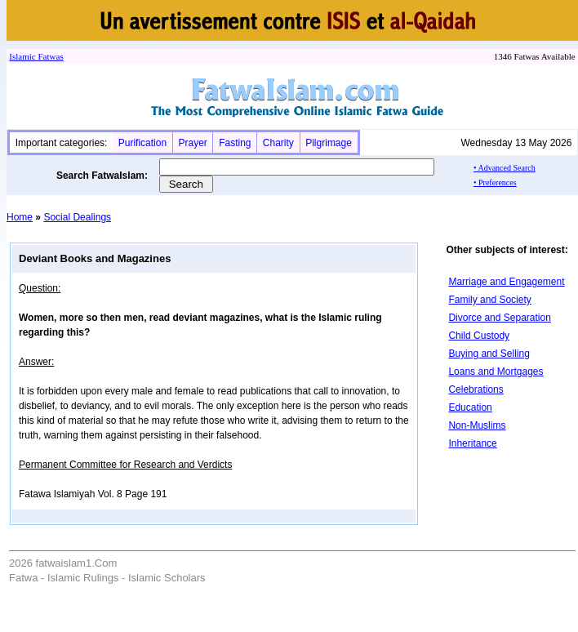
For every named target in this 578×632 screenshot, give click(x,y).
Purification (142, 143)
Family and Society (489, 299)
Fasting (235, 143)
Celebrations (475, 389)
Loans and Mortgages (495, 371)
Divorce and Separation (499, 317)
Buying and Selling (488, 353)
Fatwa (48, 56)
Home (20, 217)
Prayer (192, 143)
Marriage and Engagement (506, 281)
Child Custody (478, 335)
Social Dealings (77, 217)
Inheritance (472, 443)
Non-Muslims (476, 425)
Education (469, 407)
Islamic (22, 56)
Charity (278, 143)
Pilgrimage (328, 143)
